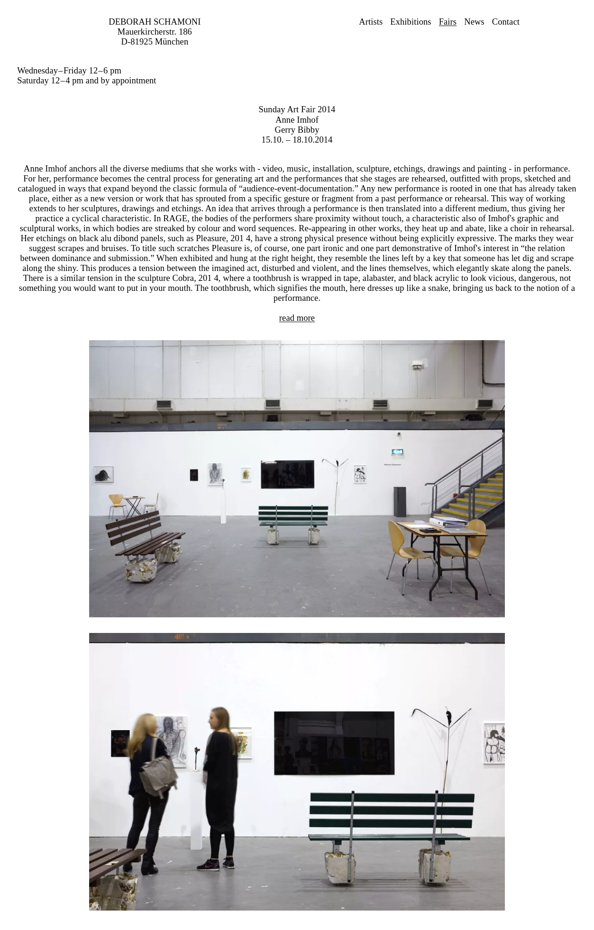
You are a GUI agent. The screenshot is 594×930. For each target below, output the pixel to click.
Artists (371, 22)
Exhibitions (410, 22)
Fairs (448, 22)
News (474, 22)
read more (297, 318)
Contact (506, 22)
